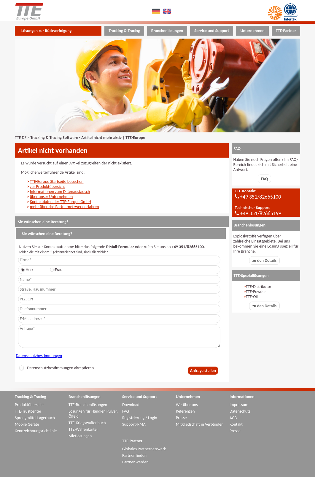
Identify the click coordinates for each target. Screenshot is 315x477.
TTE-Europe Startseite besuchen (57, 181)
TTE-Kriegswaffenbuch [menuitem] (87, 422)
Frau (57, 269)
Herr (28, 269)
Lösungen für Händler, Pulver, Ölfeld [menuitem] (93, 414)
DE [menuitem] (157, 11)
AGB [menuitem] (233, 417)
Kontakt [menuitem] (236, 424)
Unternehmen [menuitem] (252, 30)
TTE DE (20, 137)
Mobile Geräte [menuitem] (27, 424)
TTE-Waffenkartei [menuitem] (83, 429)
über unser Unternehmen (51, 196)
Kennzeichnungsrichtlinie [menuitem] (36, 430)
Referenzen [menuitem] (185, 411)
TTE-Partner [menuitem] (286, 30)
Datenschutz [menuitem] (240, 411)
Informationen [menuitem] (242, 396)
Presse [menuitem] (181, 417)
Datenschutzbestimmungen (39, 355)
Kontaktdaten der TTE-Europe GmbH (60, 201)
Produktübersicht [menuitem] (29, 404)
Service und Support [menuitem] (211, 30)
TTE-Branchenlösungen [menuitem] (88, 404)
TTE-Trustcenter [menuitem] (28, 411)
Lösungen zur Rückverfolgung (46, 30)
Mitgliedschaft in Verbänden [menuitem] (199, 424)
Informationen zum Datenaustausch (60, 191)
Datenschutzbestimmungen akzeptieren (56, 367)
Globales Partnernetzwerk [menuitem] (144, 448)
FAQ (264, 178)
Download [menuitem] (130, 404)
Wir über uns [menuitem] (187, 404)
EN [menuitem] (168, 11)
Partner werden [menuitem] (135, 462)
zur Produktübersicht (47, 186)
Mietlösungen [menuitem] (80, 435)
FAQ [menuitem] (125, 411)
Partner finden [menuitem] (134, 455)
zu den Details (264, 260)
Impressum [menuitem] (239, 404)
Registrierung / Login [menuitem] (139, 417)
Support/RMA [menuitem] (134, 424)
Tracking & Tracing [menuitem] (124, 30)
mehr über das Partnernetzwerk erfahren (64, 206)
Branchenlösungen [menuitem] (167, 30)
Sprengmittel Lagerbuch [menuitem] (35, 417)
